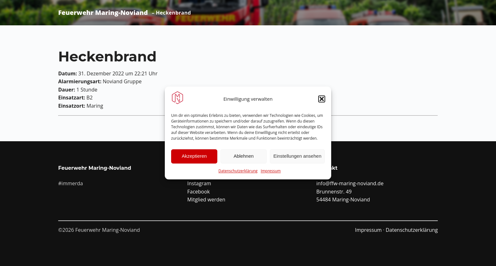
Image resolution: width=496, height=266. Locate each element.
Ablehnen (243, 156)
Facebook (198, 191)
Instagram (199, 183)
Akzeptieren (194, 156)
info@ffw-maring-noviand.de (349, 183)
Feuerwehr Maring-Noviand (103, 13)
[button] (322, 99)
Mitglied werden (206, 199)
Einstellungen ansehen (297, 156)
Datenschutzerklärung (238, 171)
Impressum (271, 171)
